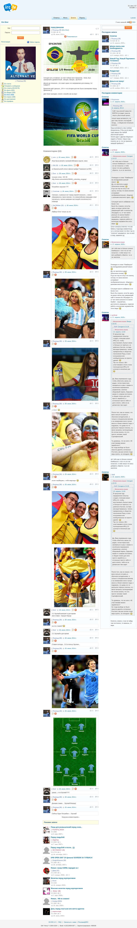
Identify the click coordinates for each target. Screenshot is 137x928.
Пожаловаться (72, 36)
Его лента (7, 84)
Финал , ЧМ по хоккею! (60, 899)
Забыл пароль (35, 42)
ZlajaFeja (55, 840)
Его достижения (9, 99)
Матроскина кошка (119, 156)
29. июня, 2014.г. (64, 157)
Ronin (54, 881)
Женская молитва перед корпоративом (67, 888)
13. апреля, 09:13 (118, 108)
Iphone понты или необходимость (117, 47)
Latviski (133, 18)
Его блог (5, 22)
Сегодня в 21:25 (123, 326)
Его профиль (8, 101)
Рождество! (114, 71)
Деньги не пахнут (117, 81)
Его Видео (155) (9, 92)
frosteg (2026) (57, 901)
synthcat (114, 150)
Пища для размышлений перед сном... (66, 827)
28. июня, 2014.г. (67, 165)
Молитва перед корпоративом (63, 878)
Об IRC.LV (52, 922)
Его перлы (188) (9, 97)
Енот (54, 173)
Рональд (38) (57, 30)
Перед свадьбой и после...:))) (63, 848)
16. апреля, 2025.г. (118, 477)
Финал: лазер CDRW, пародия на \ (65, 868)
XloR (115, 326)
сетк (54, 157)
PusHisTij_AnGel (58, 829)
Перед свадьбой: (58, 837)
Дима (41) (55, 870)
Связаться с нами (70, 922)
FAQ (59, 922)
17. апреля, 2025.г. (118, 101)
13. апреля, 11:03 (119, 332)
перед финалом (57, 27)
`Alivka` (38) (56, 891)
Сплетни (113, 36)
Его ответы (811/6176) (12, 88)
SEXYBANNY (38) (58, 850)
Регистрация (5, 42)
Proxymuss (115, 99)
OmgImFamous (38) (59, 860)
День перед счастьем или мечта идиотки (67, 909)
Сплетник (56, 191)
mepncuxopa (56, 911)
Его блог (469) (9, 94)
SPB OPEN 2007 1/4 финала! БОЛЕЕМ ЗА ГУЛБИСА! (71, 858)
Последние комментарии (112, 93)
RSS (133, 22)
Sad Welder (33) (58, 205)
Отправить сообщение (12, 86)
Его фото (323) (9, 90)
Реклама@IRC (83, 922)
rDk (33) (55, 165)
